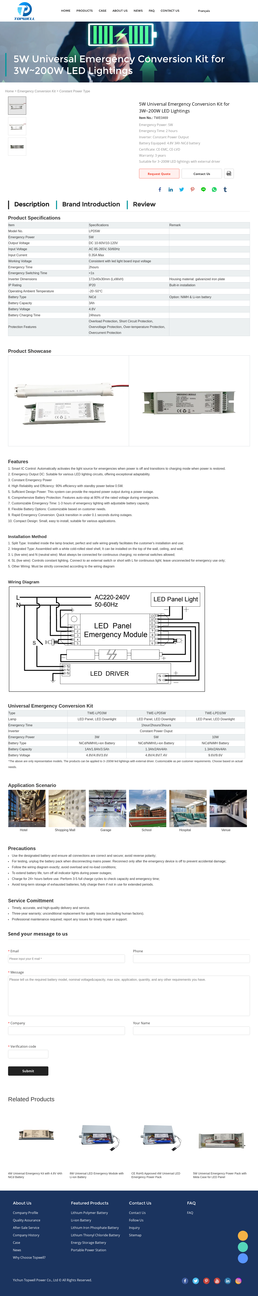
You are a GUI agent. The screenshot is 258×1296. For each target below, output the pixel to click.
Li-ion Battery (81, 1220)
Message (16, 972)
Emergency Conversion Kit (37, 91)
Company (16, 1023)
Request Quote (159, 174)
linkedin (171, 189)
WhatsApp (243, 1247)
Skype (243, 1258)
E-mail (243, 1236)
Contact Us (202, 174)
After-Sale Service (26, 1227)
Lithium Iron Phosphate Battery (95, 1227)
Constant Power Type (74, 91)
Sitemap (135, 1235)
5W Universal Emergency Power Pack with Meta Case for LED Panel (220, 1175)
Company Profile (25, 1213)
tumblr (225, 189)
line (203, 189)
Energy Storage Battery (88, 1242)
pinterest (192, 189)
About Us (120, 10)
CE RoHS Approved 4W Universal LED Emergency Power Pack (155, 1175)
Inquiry (134, 1227)
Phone (138, 951)
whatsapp (214, 189)
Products (84, 10)
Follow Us (136, 1220)
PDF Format (229, 173)
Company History (26, 1235)
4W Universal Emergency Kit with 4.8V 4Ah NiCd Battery (35, 1175)
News (138, 10)
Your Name (141, 1023)
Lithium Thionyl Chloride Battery (95, 1235)
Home (65, 10)
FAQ (152, 10)
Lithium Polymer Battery (89, 1213)
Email (13, 951)
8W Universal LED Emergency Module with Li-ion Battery (97, 1175)
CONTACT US (170, 10)
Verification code (22, 1046)
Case (102, 10)
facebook (160, 189)
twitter (182, 189)
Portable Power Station (88, 1250)
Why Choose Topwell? (29, 1257)
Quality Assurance (26, 1220)
